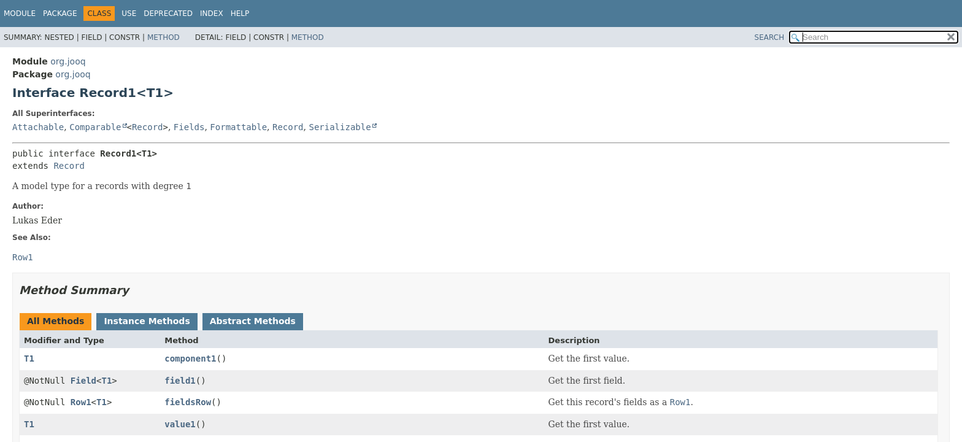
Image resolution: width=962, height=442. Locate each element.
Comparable (95, 127)
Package (60, 13)
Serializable (340, 127)
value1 (180, 424)
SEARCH (770, 37)
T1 (29, 358)
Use (128, 13)
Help (240, 13)
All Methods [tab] (55, 321)
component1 (190, 358)
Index (211, 13)
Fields (189, 127)
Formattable (238, 127)
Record (147, 127)
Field (83, 381)
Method (163, 37)
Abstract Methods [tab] (253, 321)
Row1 (81, 402)
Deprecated (168, 13)
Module (20, 13)
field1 (180, 381)
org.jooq (67, 61)
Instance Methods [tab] (147, 321)
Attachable (38, 127)
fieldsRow (187, 402)
